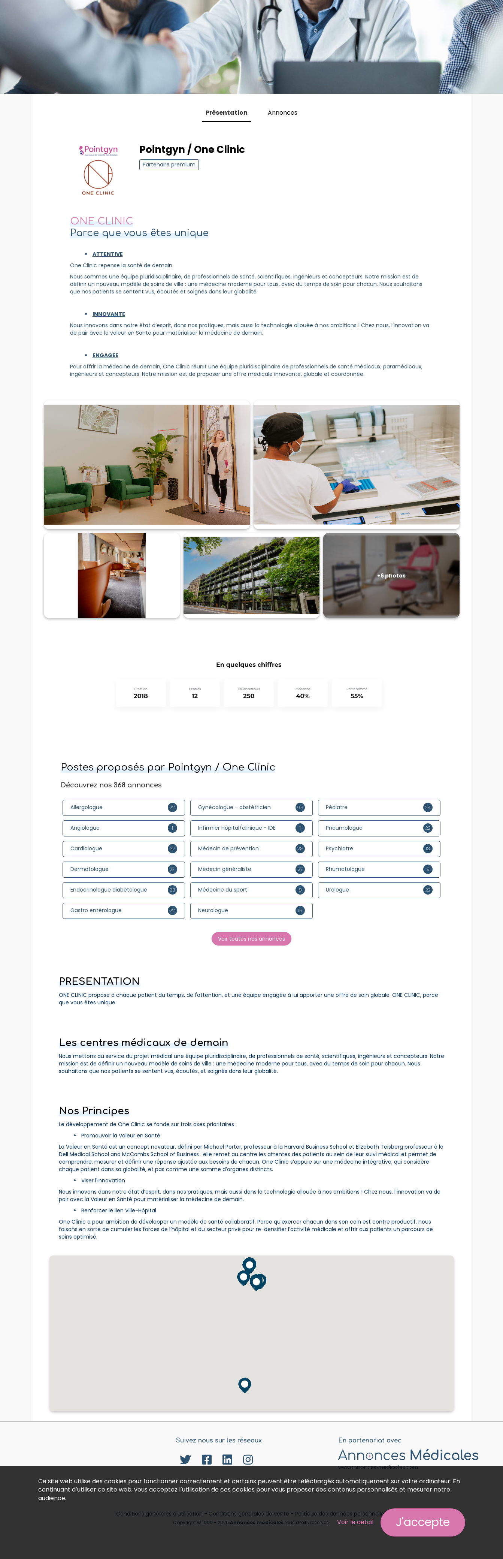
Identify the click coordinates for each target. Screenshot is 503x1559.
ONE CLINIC (101, 221)
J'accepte (423, 1522)
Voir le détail (355, 1522)
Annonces (282, 112)
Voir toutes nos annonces (251, 939)
